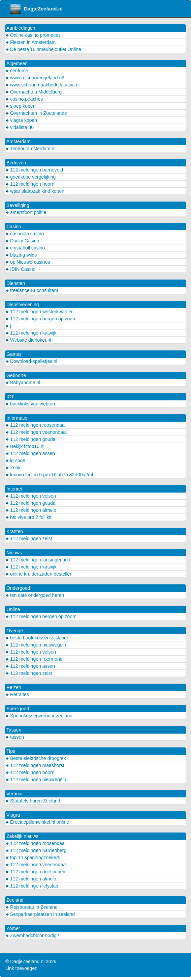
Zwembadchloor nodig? (32, 935)
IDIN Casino (20, 269)
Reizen (13, 687)
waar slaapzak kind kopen (34, 191)
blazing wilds (21, 255)
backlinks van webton (30, 403)
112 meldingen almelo (30, 510)
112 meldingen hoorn (29, 184)
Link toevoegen (21, 968)
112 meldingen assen (30, 453)
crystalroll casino (25, 247)
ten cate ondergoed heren (34, 595)
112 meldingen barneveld (34, 170)
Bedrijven (16, 162)
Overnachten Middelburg (33, 92)
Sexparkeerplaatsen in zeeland (40, 914)
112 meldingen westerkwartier (39, 311)
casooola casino (24, 233)
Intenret (14, 489)
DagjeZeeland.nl (36, 9)
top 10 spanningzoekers (32, 857)
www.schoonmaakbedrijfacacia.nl (42, 84)
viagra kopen (21, 120)
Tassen (13, 730)
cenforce (16, 70)
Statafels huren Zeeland (32, 800)
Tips (10, 751)
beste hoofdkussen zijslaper (36, 637)
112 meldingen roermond (34, 659)
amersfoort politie (25, 212)
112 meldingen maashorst (34, 765)
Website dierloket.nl (28, 340)
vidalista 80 (19, 127)
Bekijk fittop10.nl (24, 446)
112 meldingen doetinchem (36, 871)
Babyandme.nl (22, 382)
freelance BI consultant (31, 290)
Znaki (13, 467)
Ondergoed (18, 588)
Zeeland (15, 900)
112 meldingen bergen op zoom (40, 318)
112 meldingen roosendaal (35, 425)
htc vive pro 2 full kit (28, 517)
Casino (13, 226)
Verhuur (14, 793)
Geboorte (16, 375)
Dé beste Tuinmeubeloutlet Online (43, 49)
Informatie (16, 418)
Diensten (15, 283)
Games (14, 354)
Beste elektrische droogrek (35, 758)
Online (13, 609)
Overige (14, 630)
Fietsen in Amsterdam (30, 42)
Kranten (14, 531)
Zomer (13, 928)
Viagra (13, 815)
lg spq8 (15, 460)
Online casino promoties (33, 35)
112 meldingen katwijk (31, 333)
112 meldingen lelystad (31, 886)
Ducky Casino (22, 240)
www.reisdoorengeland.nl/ (34, 77)
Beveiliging (17, 205)
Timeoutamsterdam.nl (30, 148)
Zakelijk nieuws (22, 836)
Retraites (17, 694)
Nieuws (14, 552)
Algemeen (17, 63)
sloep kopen (20, 106)
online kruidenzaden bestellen (38, 574)
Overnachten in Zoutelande (36, 113)
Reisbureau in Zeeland (31, 907)
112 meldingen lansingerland (37, 559)
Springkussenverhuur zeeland (38, 715)
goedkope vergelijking (30, 177)
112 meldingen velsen (30, 496)
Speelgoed (17, 708)
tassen (14, 737)
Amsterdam (18, 141)
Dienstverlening (22, 304)
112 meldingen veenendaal (36, 432)
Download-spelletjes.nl (31, 361)
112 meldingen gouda (30, 439)
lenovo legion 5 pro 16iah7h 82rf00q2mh (50, 474)
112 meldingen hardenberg (35, 850)
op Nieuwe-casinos (27, 262)
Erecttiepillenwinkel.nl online (37, 822)
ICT (10, 396)
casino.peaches (24, 99)
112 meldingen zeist (28, 538)
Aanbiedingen (20, 28)
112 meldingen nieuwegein (35, 645)
